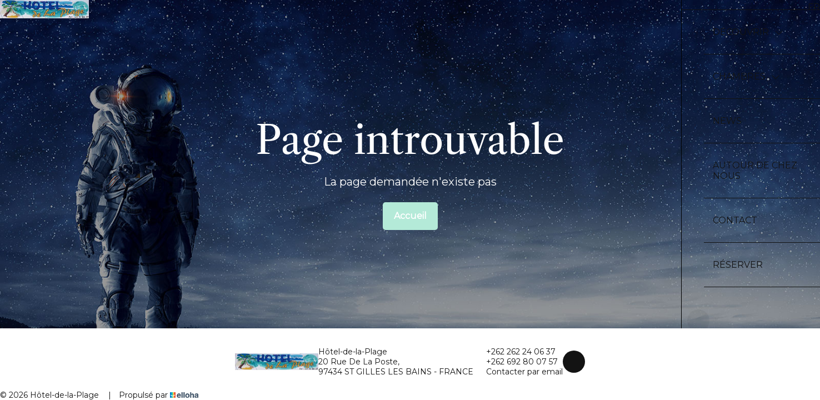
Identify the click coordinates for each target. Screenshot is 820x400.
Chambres (746, 76)
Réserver (738, 264)
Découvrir (748, 32)
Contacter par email (518, 372)
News (727, 121)
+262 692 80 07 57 (515, 362)
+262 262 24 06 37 (514, 352)
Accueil (410, 216)
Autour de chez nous (755, 170)
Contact (735, 220)
